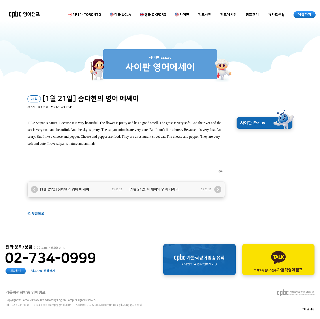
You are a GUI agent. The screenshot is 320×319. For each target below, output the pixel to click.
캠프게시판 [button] (228, 15)
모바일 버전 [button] (308, 309)
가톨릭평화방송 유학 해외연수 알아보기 (199, 259)
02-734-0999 (50, 258)
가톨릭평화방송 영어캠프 (24, 14)
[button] (276, 14)
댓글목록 (36, 213)
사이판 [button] (182, 15)
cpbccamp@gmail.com (57, 305)
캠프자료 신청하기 (43, 271)
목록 (220, 171)
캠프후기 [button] (252, 15)
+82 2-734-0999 (20, 305)
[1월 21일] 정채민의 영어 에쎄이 (64, 189)
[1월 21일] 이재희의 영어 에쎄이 (154, 189)
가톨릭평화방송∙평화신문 (295, 292)
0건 (31, 107)
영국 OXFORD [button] (153, 15)
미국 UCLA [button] (120, 15)
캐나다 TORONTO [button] (84, 15)
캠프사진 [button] (204, 15)
